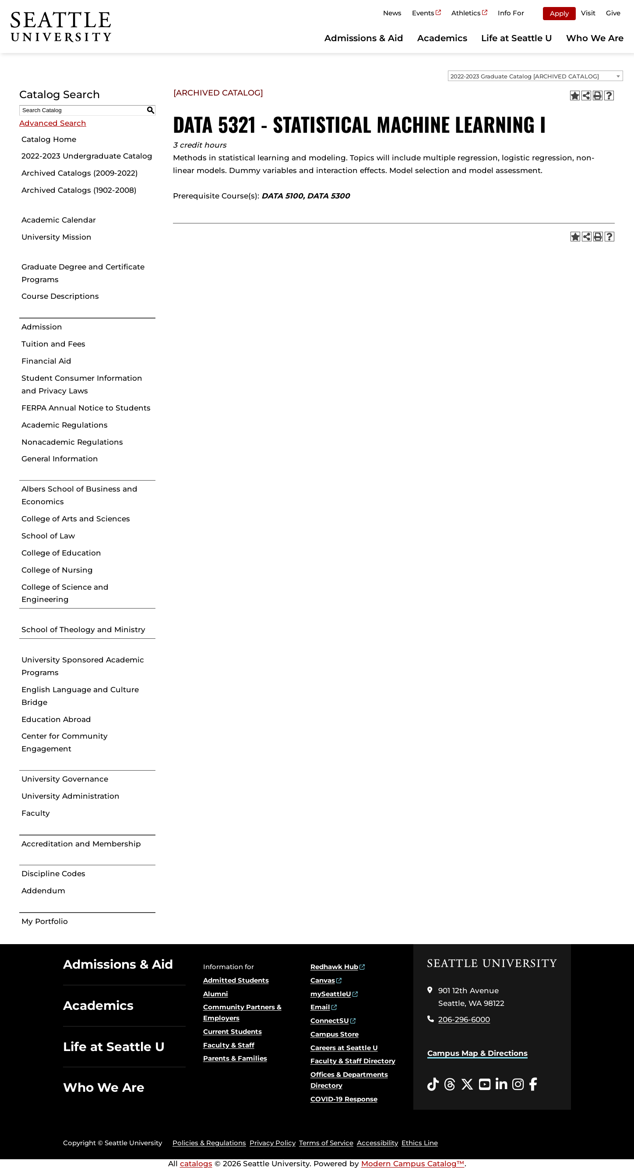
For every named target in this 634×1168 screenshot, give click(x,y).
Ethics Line (420, 1143)
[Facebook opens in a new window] (533, 1085)
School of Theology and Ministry (83, 629)
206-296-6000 (464, 1019)
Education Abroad (56, 719)
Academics (442, 38)
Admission (41, 326)
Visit (588, 13)
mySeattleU (330, 994)
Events (423, 13)
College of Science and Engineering (65, 593)
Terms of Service (326, 1143)
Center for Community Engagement (64, 742)
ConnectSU (329, 1020)
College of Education (61, 553)
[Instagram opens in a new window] (518, 1085)
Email (320, 1007)
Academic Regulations (64, 425)
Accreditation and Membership (81, 843)
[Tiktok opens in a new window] (433, 1085)
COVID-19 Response (343, 1099)
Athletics (466, 13)
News (392, 13)
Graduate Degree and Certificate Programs (82, 273)
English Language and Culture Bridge (80, 696)
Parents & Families (235, 1058)
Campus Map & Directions (477, 1053)
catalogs (196, 1163)
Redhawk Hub (334, 967)
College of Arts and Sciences (75, 518)
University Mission (56, 237)
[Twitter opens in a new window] (467, 1085)
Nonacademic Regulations (72, 442)
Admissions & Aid (363, 38)
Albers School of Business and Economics (79, 495)
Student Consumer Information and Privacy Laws (81, 384)
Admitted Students (236, 980)
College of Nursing (57, 570)
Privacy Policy (273, 1143)
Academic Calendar (58, 220)
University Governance (64, 779)
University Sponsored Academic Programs (82, 666)
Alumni (215, 994)
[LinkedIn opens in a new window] (501, 1085)
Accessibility (377, 1143)
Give (613, 13)
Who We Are (594, 38)
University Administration (70, 796)
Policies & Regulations (209, 1143)
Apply (559, 13)
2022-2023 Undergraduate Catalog (86, 156)
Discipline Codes (53, 873)
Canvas (322, 980)
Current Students (232, 1031)
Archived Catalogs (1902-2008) (79, 190)
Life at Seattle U (516, 38)
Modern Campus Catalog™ (413, 1163)
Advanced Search (52, 123)
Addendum (43, 890)
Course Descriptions (60, 296)
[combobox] (535, 76)
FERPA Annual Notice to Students (86, 407)
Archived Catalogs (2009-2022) (79, 173)
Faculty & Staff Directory (352, 1061)
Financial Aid (46, 361)
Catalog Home (48, 139)
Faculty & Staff (228, 1045)
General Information (59, 458)
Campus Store (334, 1034)
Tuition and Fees (53, 344)
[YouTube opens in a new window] (484, 1085)
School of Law (48, 535)
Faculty (35, 813)
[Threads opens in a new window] (449, 1085)
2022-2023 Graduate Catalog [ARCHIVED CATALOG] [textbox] (525, 76)
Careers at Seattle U (344, 1048)
